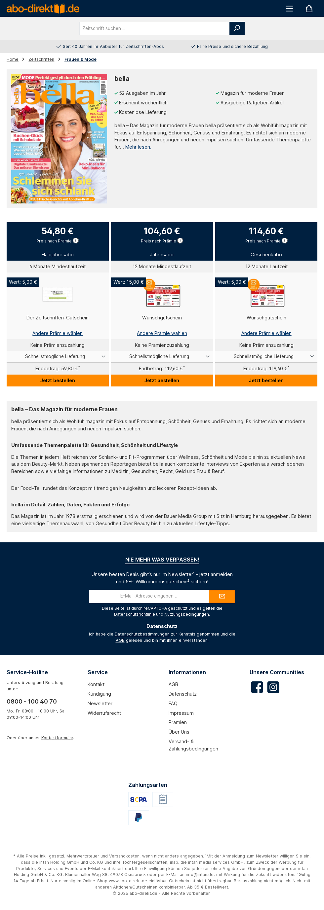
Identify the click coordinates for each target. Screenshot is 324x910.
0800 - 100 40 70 (32, 701)
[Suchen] (237, 28)
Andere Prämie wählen (57, 333)
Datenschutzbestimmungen (142, 634)
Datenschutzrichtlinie (134, 614)
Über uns (179, 732)
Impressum (181, 713)
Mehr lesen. (138, 147)
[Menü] (289, 8)
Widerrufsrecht (104, 713)
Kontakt (96, 684)
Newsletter (100, 703)
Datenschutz (183, 694)
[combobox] (154, 28)
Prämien (178, 722)
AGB (120, 640)
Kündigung (99, 694)
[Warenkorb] (309, 8)
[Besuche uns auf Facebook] (257, 687)
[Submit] (222, 596)
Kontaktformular (57, 737)
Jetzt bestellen (57, 380)
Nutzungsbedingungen (186, 614)
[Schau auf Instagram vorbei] (273, 687)
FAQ (173, 703)
